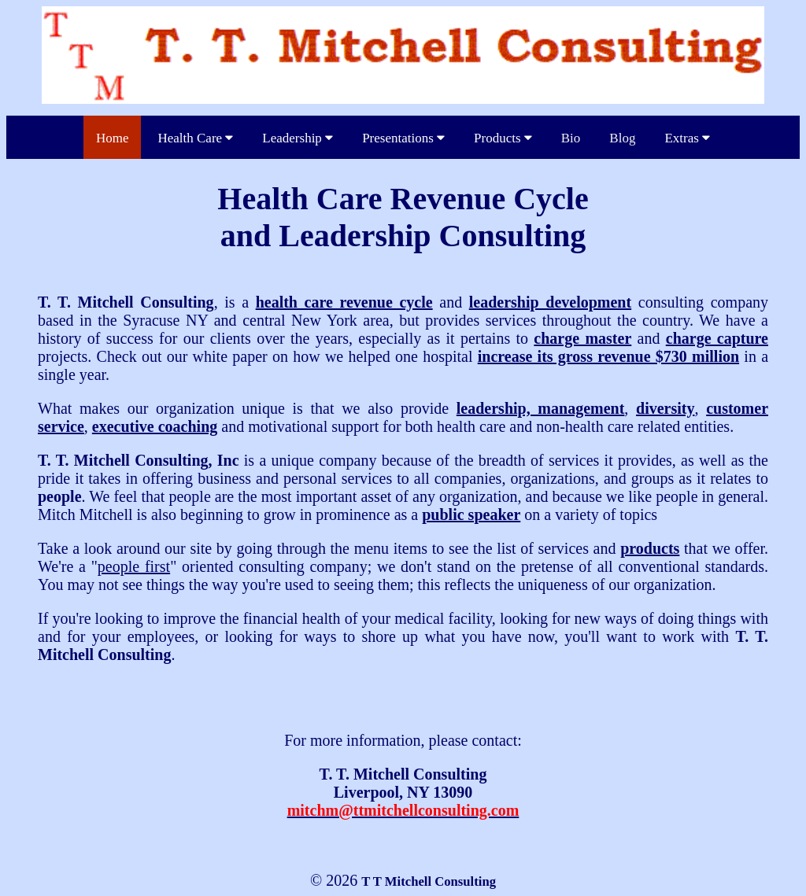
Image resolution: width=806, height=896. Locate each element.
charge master (582, 338)
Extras (687, 138)
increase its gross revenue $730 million (608, 356)
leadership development (550, 302)
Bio (571, 138)
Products (503, 138)
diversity (665, 408)
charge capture (717, 338)
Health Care (195, 138)
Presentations (403, 138)
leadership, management (541, 408)
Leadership (297, 138)
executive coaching (154, 426)
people (60, 496)
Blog (622, 138)
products (649, 548)
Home (112, 138)
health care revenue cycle (344, 302)
